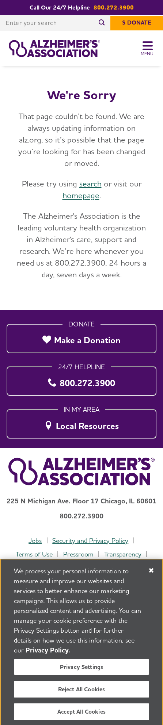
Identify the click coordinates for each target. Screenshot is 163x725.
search (90, 183)
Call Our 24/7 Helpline (60, 7)
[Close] (151, 575)
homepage (80, 195)
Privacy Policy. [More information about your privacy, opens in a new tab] (48, 654)
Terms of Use (34, 554)
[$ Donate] (136, 23)
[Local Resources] (81, 422)
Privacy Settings (81, 671)
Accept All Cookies (81, 716)
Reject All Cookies (81, 693)
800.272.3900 (114, 7)
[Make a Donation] (81, 336)
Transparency (122, 554)
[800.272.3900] (81, 379)
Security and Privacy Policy (90, 540)
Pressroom (78, 554)
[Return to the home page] (54, 49)
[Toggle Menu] (147, 49)
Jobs (35, 540)
